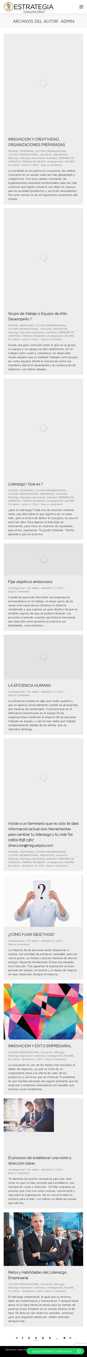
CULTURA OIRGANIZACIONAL (50, 151)
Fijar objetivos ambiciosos (30, 582)
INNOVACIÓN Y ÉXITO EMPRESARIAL (40, 1046)
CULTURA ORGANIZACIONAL (23, 154)
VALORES (70, 161)
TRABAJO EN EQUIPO (33, 161)
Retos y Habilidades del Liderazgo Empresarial (37, 1275)
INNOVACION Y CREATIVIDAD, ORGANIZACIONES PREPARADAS (36, 142)
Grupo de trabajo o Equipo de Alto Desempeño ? (37, 316)
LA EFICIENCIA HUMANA (29, 685)
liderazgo (13, 158)
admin (67, 21)
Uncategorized (55, 161)
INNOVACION (60, 154)
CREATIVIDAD (27, 151)
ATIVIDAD (13, 151)
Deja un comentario (51, 164)
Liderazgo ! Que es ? (25, 484)
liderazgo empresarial (32, 158)
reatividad (51, 158)
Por (13, 164)
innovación (46, 154)
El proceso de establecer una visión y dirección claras (39, 1160)
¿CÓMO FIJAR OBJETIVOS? (31, 934)
